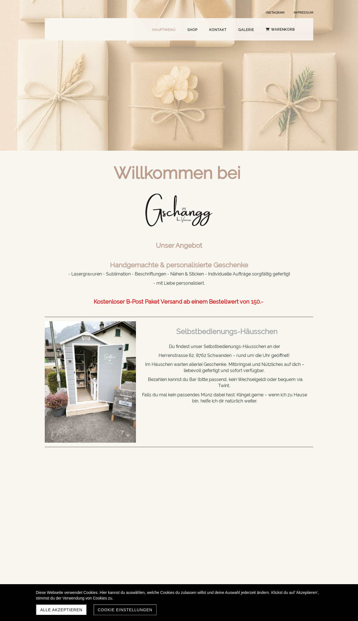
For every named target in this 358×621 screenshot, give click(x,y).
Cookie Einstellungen (125, 610)
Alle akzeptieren (61, 610)
